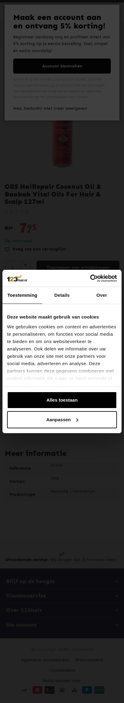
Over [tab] (101, 295)
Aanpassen (62, 419)
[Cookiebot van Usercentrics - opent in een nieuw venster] (90, 278)
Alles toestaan (62, 400)
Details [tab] (62, 295)
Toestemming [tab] (22, 295)
